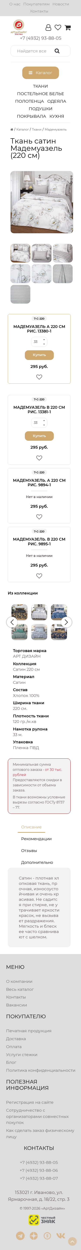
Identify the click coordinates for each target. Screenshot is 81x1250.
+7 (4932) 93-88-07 (39, 1178)
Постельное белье (40, 93)
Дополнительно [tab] (37, 862)
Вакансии (16, 1005)
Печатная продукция (29, 1030)
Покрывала (31, 116)
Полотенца (29, 101)
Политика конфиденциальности (40, 1070)
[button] (40, 51)
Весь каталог (20, 989)
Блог (11, 1062)
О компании (19, 981)
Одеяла (56, 101)
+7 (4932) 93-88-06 (39, 1170)
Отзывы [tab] (29, 850)
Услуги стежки (21, 1054)
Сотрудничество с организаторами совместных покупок (37, 1116)
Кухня (56, 116)
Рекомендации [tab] (36, 839)
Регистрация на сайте (30, 1102)
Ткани (40, 86)
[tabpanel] (39, 907)
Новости (60, 4)
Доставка (16, 1038)
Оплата (14, 1046)
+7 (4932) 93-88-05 (39, 1162)
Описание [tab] (31, 827)
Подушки (40, 108)
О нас (15, 4)
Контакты (39, 11)
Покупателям (36, 4)
